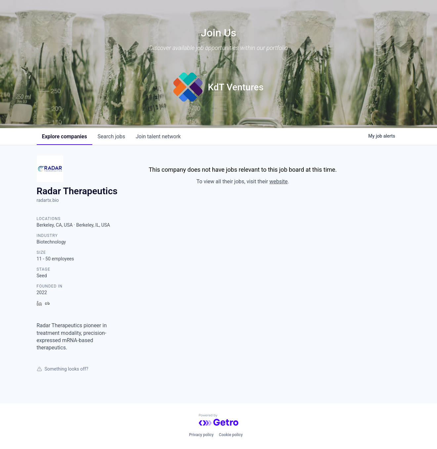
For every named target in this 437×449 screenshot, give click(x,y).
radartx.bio (48, 200)
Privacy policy (201, 434)
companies (64, 136)
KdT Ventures (236, 87)
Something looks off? (62, 369)
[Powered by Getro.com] (219, 420)
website (278, 181)
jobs (111, 136)
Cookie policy (231, 434)
